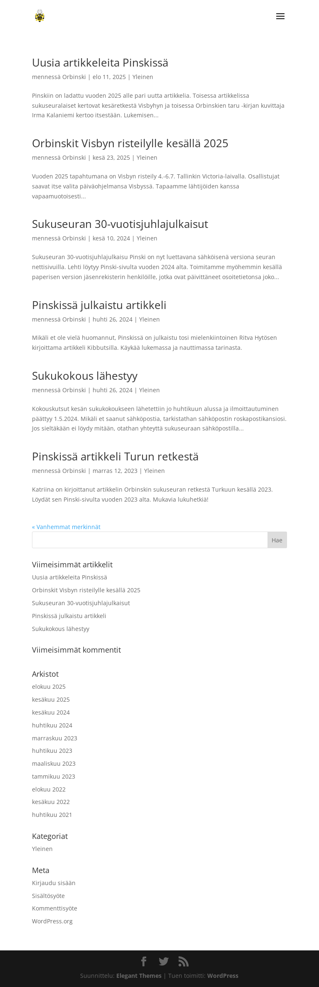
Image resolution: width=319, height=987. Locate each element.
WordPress (222, 976)
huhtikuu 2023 (52, 750)
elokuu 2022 (49, 789)
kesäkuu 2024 (51, 712)
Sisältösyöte (48, 896)
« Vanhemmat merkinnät (66, 527)
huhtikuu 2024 (52, 725)
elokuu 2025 (49, 686)
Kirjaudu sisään (54, 883)
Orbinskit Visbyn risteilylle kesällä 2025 (130, 143)
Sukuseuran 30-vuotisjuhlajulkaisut (120, 223)
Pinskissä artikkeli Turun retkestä (115, 456)
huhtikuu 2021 (52, 815)
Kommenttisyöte (54, 908)
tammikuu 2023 (53, 776)
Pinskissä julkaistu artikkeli (99, 304)
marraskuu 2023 (54, 738)
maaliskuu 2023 (54, 763)
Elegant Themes (139, 976)
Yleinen (143, 77)
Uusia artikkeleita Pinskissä (100, 62)
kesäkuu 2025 (51, 699)
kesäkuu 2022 (51, 802)
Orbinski (74, 77)
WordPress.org (52, 921)
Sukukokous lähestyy (84, 375)
